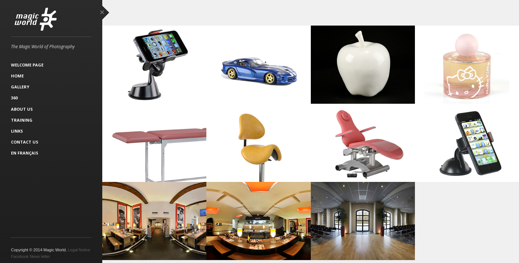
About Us (22, 109)
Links (17, 131)
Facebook (19, 256)
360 (14, 97)
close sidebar (104, 13)
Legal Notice (79, 250)
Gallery (20, 86)
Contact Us (24, 142)
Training (22, 120)
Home (17, 76)
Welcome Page (27, 65)
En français (24, 153)
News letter (40, 256)
